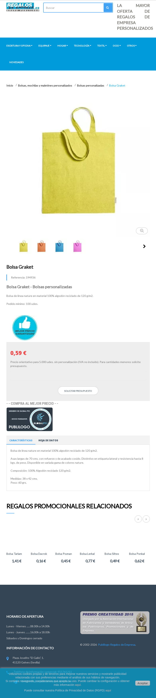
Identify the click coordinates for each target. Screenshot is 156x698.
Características (20, 440)
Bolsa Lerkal (87, 553)
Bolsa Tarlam (14, 553)
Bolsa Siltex (112, 553)
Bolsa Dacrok (39, 553)
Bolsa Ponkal (137, 553)
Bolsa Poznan (63, 553)
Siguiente (144, 246)
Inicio (10, 85)
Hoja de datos (48, 440)
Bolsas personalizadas (91, 85)
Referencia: (18, 277)
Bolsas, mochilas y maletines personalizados (45, 85)
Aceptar (142, 683)
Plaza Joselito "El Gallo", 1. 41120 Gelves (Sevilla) (25, 660)
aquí (78, 684)
